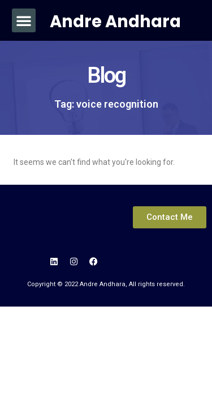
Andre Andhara (115, 21)
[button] (24, 20)
